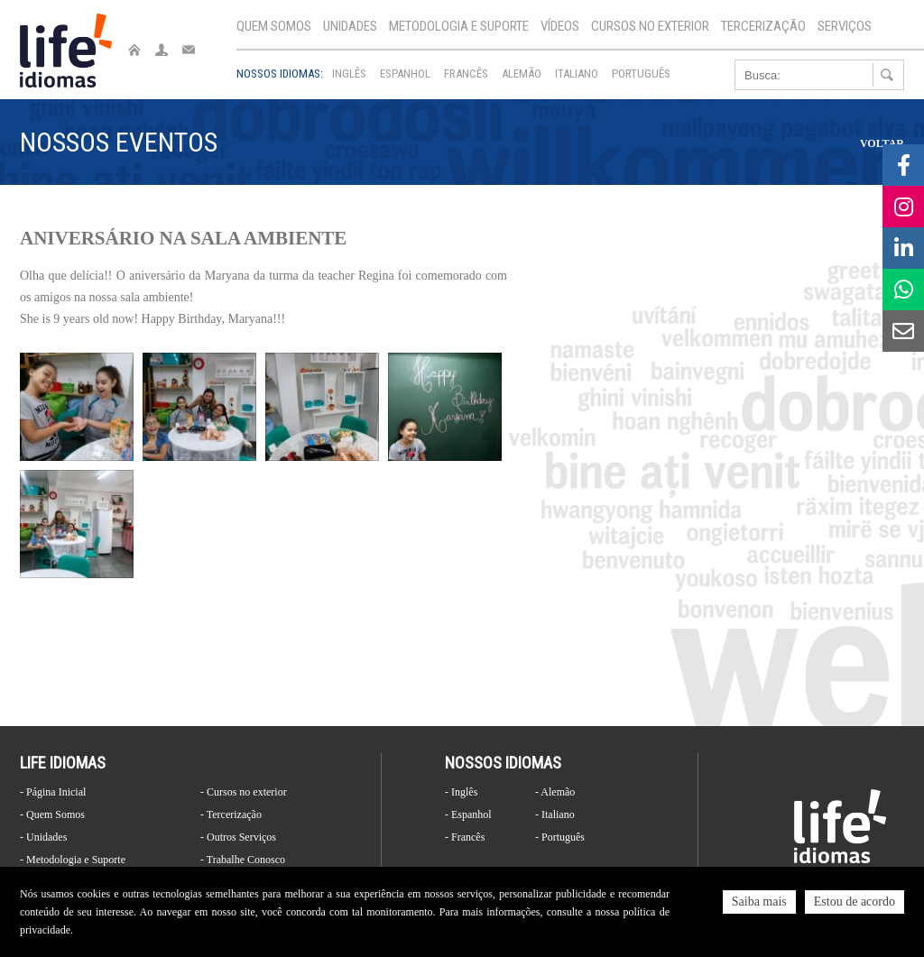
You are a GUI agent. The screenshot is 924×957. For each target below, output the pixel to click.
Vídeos (560, 26)
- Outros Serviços (238, 837)
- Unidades (43, 837)
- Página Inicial (53, 792)
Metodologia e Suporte (459, 26)
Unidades (350, 26)
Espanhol (405, 73)
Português (641, 73)
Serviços (845, 26)
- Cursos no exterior (243, 792)
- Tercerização (231, 814)
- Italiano (555, 814)
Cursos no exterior (650, 26)
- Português (560, 837)
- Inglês (461, 792)
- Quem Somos (52, 814)
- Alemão (555, 792)
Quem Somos (273, 26)
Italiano (576, 73)
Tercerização (763, 26)
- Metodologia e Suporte (72, 859)
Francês (466, 73)
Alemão (521, 73)
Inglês (349, 73)
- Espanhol (468, 814)
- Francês (465, 837)
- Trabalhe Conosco (242, 859)
